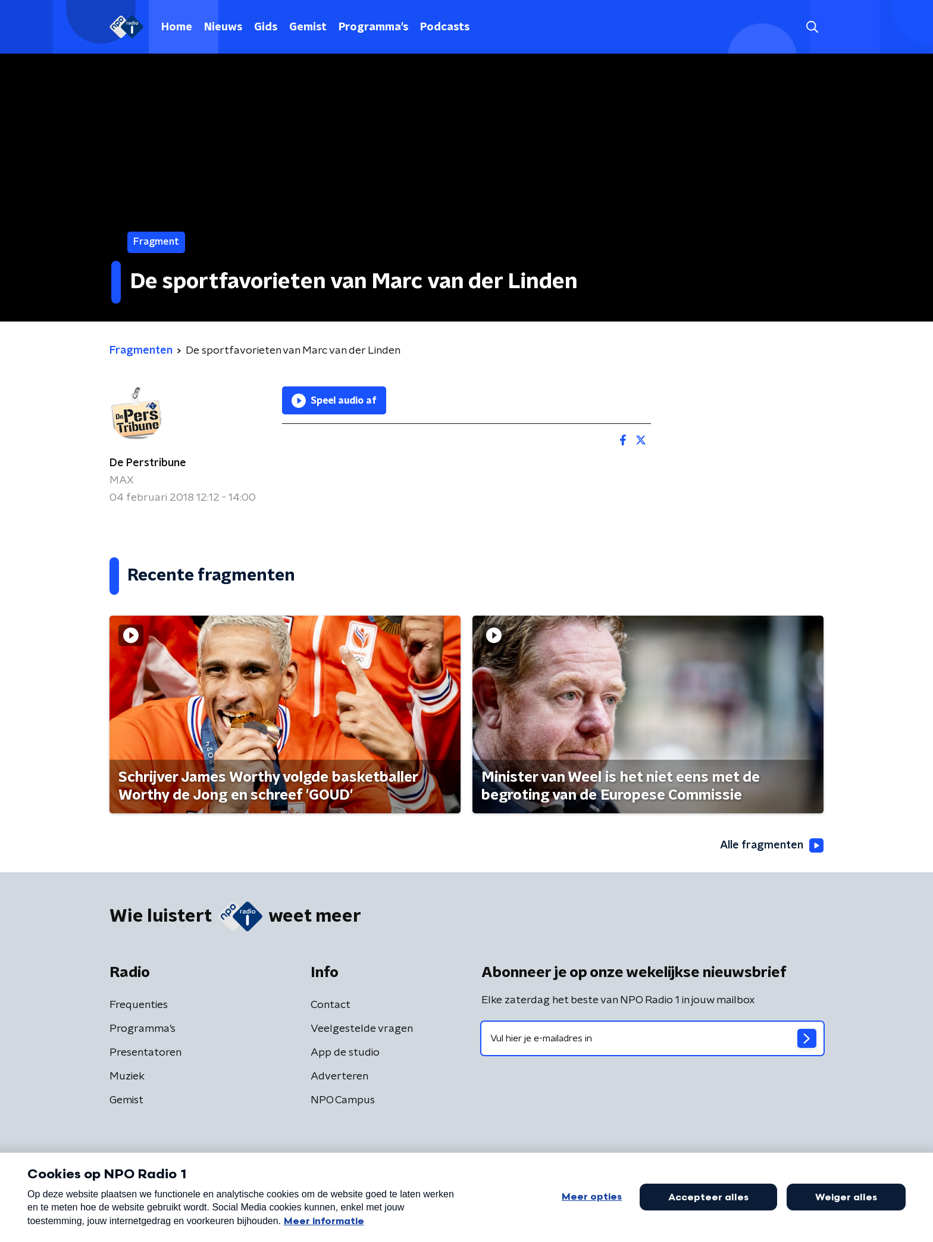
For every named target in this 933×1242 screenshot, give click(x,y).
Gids (265, 27)
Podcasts (444, 27)
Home (176, 27)
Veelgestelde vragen (362, 1028)
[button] (812, 27)
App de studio (345, 1052)
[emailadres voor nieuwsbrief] (652, 1038)
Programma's (373, 27)
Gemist (308, 27)
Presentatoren (145, 1052)
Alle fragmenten (772, 845)
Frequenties (138, 1005)
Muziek (127, 1076)
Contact (330, 1005)
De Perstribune (147, 463)
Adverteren (339, 1076)
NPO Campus (343, 1100)
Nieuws (223, 27)
